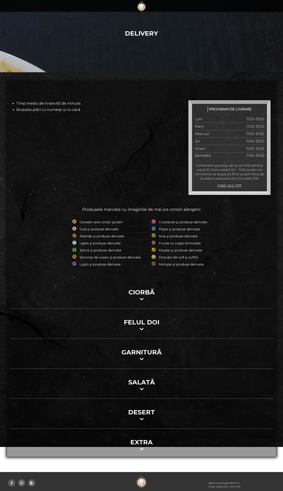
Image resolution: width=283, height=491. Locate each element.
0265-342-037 (229, 186)
